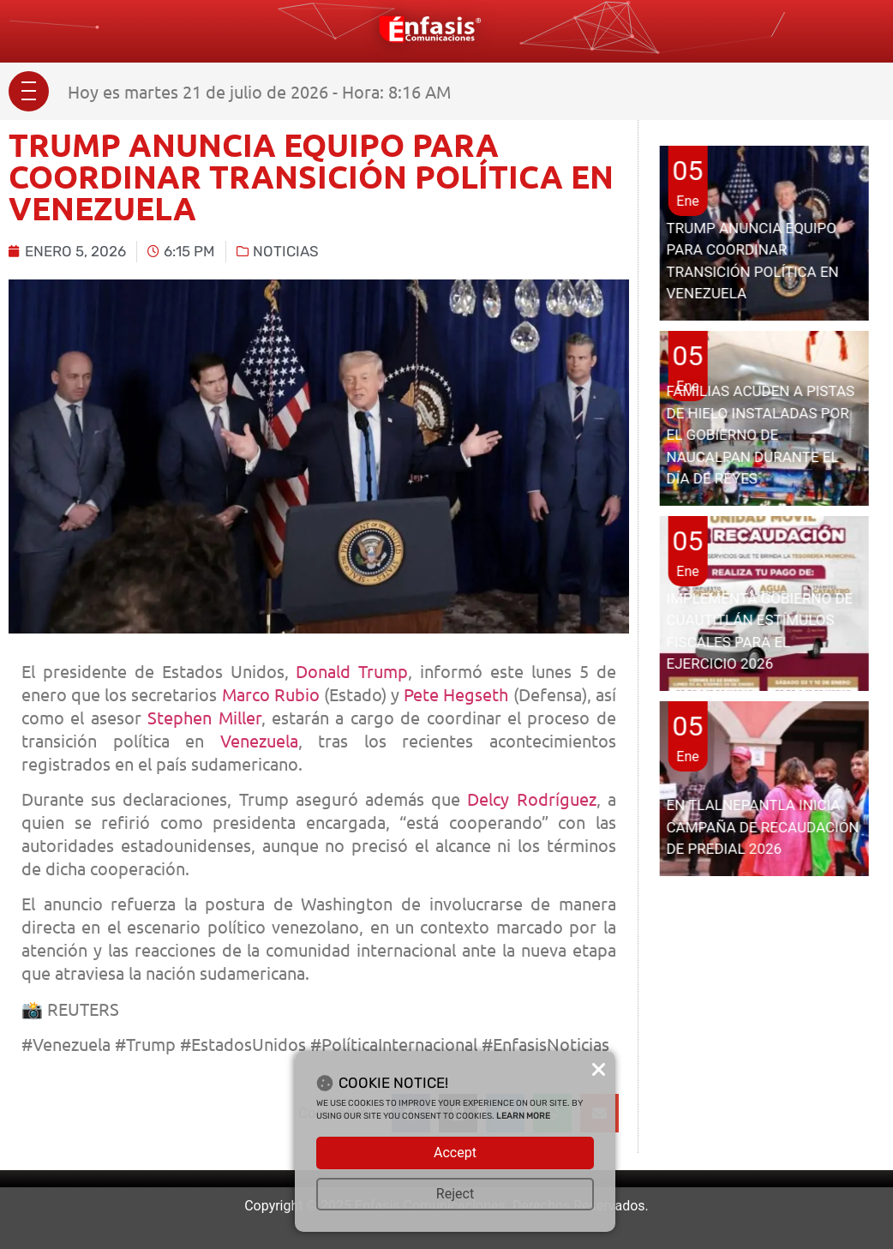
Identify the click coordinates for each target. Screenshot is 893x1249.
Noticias (286, 251)
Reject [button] (455, 1194)
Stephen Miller (204, 717)
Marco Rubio (271, 694)
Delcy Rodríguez (531, 798)
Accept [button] (455, 1152)
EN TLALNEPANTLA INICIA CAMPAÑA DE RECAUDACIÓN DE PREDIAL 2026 (762, 826)
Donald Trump (352, 671)
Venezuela (259, 740)
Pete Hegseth (456, 694)
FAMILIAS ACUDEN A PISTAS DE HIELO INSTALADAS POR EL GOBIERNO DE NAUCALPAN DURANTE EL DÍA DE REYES (760, 434)
